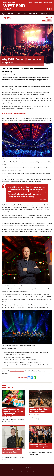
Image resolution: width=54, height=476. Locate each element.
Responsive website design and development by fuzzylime (27, 471)
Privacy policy (11, 469)
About (30, 2)
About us (19, 469)
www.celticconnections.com (17, 371)
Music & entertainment (47, 20)
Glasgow (49, 17)
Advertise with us (27, 469)
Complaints (36, 469)
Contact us (44, 469)
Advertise (38, 2)
